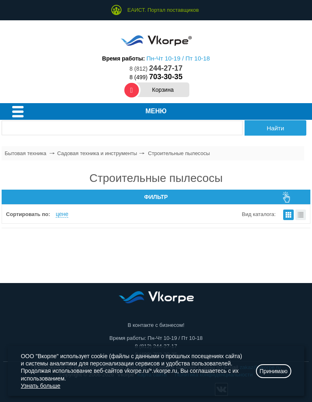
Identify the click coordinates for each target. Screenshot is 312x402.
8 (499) (156, 77)
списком (300, 215)
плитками (288, 215)
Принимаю (274, 371)
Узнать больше (40, 386)
